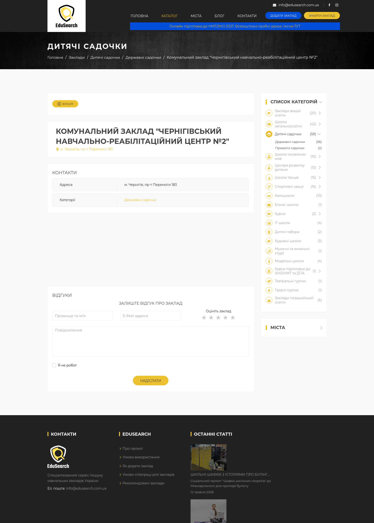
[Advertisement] (150, 253)
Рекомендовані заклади (144, 483)
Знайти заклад (322, 15)
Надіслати (150, 381)
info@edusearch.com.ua (86, 488)
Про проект (133, 448)
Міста (196, 16)
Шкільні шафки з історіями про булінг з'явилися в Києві (269, 448)
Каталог (169, 16)
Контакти (247, 16)
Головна (139, 16)
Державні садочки (140, 200)
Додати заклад (283, 15)
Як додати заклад (138, 466)
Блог (220, 16)
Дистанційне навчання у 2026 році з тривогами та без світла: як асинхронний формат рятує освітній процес (273, 478)
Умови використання (141, 457)
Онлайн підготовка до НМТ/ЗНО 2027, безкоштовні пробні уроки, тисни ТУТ (235, 26)
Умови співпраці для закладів (148, 474)
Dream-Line (316, 516)
